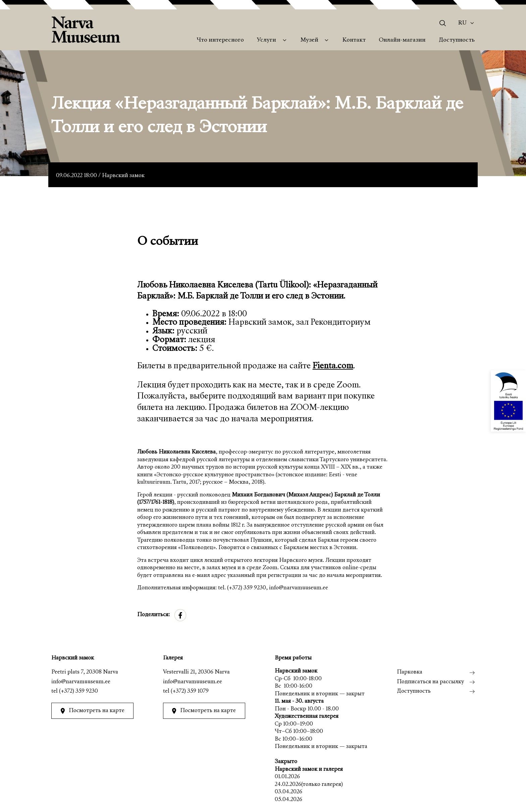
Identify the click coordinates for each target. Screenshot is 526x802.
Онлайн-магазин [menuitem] (402, 40)
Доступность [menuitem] (457, 40)
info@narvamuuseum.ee (80, 682)
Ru (462, 23)
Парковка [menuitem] (409, 672)
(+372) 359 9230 (78, 691)
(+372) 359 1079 (190, 691)
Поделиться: (153, 615)
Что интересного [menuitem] (220, 40)
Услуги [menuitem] (266, 40)
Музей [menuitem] (309, 40)
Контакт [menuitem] (354, 40)
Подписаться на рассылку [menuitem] (430, 682)
